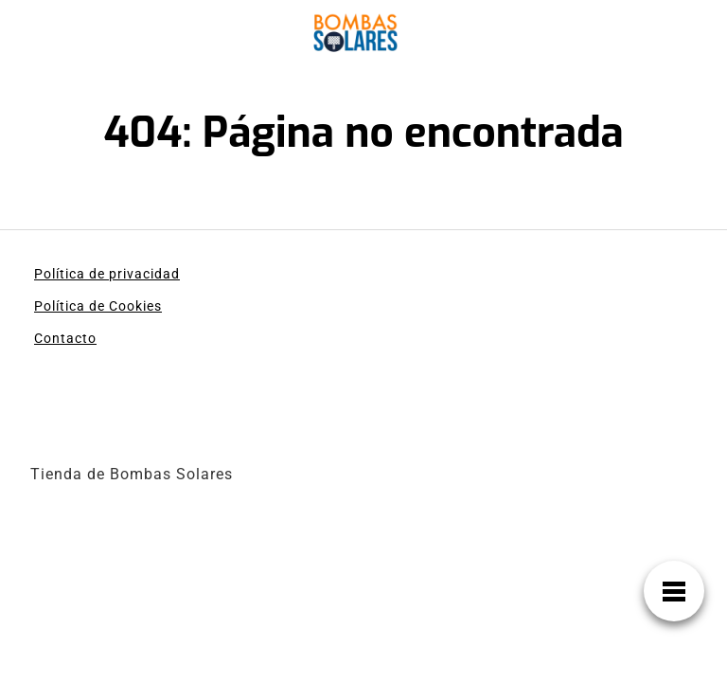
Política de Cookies (98, 306)
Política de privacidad (107, 273)
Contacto (65, 338)
